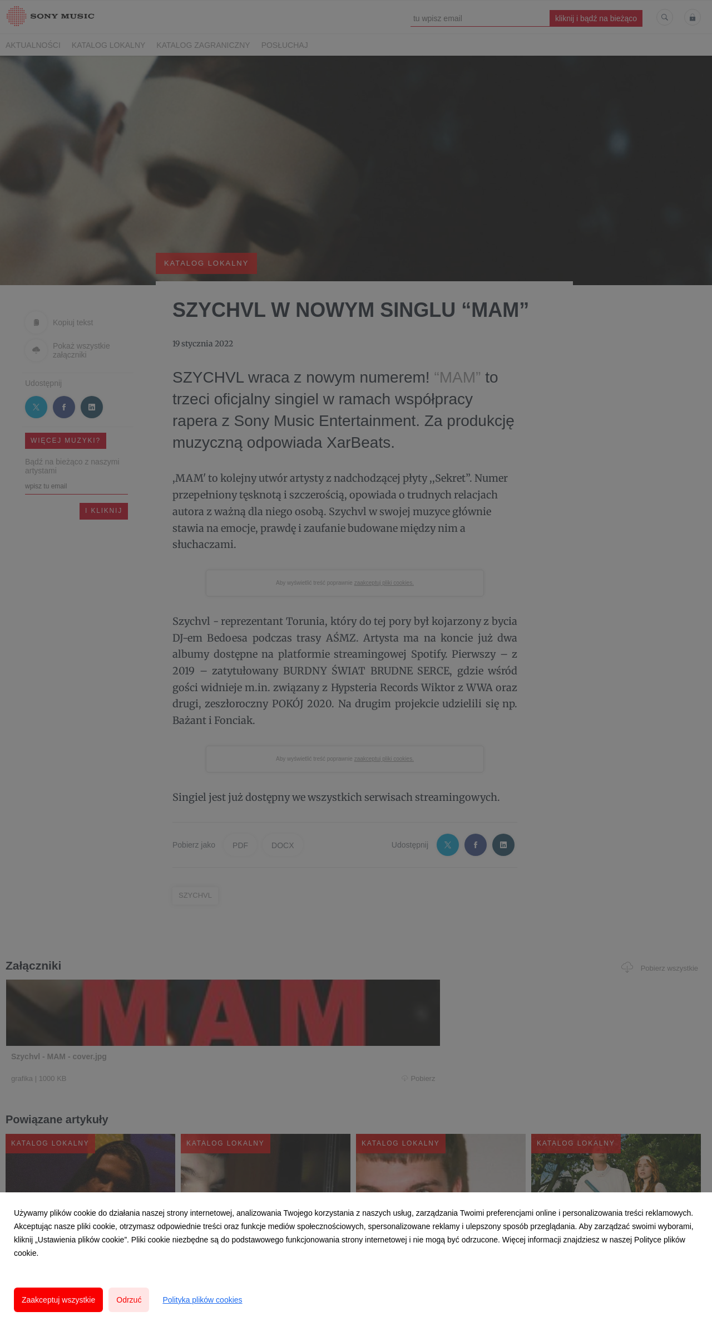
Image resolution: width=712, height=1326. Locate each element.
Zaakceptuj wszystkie (58, 1299)
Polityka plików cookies (202, 1299)
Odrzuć (128, 1299)
